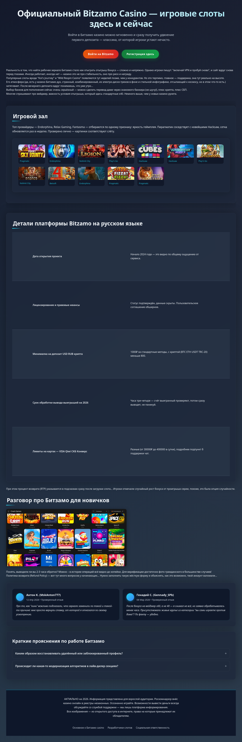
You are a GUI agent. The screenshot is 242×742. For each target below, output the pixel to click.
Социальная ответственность (152, 727)
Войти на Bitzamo (101, 54)
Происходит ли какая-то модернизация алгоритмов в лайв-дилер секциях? (66, 666)
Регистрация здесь (140, 54)
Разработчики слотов (120, 727)
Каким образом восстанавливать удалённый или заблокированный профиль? (69, 653)
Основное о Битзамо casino (88, 727)
